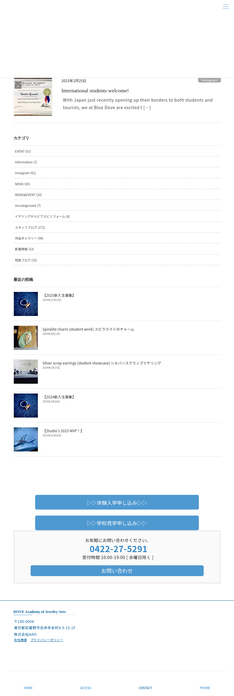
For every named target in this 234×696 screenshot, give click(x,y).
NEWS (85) (22, 184)
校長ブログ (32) (26, 260)
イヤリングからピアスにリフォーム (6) (42, 216)
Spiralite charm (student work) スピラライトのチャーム (88, 329)
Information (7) (26, 162)
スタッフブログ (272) (30, 227)
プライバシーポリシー (46, 640)
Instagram (209, 80)
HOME (28, 688)
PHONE (205, 688)
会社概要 (20, 640)
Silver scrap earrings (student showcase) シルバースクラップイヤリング (101, 362)
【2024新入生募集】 (59, 396)
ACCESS (85, 688)
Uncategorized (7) (28, 205)
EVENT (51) (23, 151)
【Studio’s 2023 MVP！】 (63, 430)
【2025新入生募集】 (59, 295)
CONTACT (145, 688)
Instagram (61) (25, 173)
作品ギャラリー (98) (29, 238)
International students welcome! (95, 91)
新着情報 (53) (24, 249)
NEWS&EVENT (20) (28, 194)
